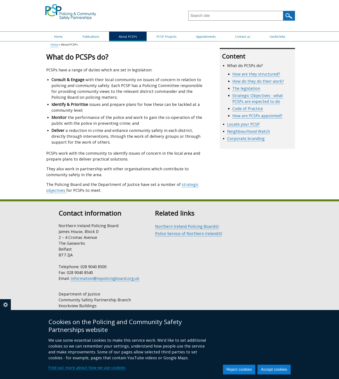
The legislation (246, 88)
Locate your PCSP (243, 124)
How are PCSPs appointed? (257, 115)
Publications (90, 36)
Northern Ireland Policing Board (187, 226)
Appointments (206, 36)
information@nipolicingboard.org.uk (105, 278)
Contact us (242, 36)
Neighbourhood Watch (248, 131)
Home (58, 36)
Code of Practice (247, 108)
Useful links (277, 36)
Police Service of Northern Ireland (188, 233)
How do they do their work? (258, 81)
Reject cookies (239, 369)
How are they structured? (256, 74)
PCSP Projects (166, 36)
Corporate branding (246, 138)
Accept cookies (274, 369)
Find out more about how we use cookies (86, 367)
